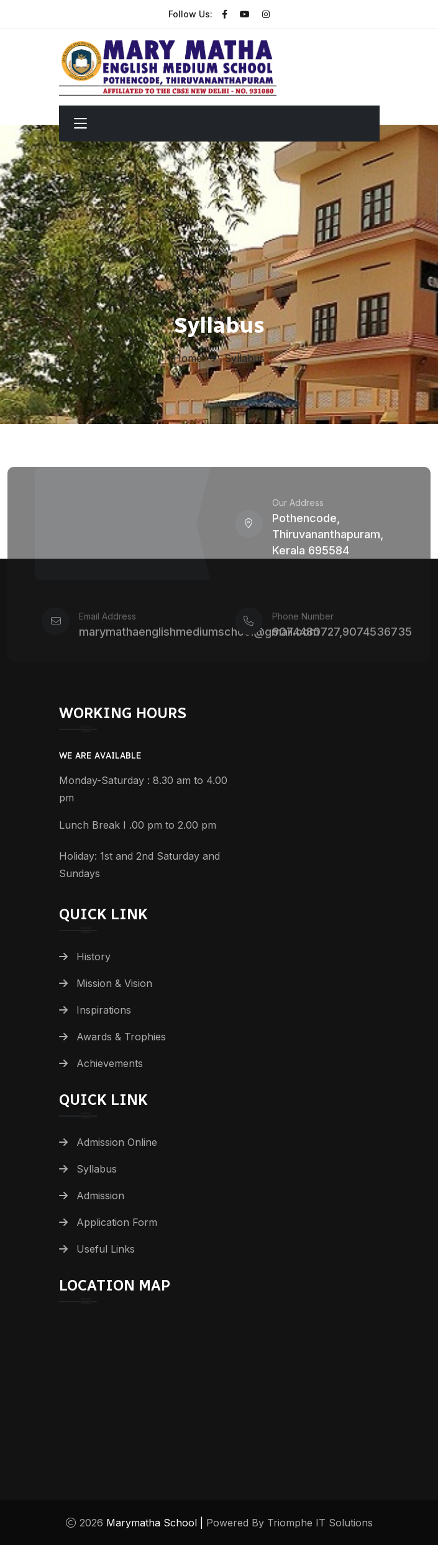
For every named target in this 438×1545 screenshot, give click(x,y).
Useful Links (105, 1249)
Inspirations (103, 1010)
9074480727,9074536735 (342, 636)
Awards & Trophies (121, 1036)
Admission (100, 1195)
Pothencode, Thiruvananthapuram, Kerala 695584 (327, 539)
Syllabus (96, 1169)
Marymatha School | (156, 1522)
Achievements (109, 1063)
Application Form (116, 1222)
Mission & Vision (114, 983)
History (93, 956)
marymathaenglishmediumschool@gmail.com (199, 636)
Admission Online (116, 1142)
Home (187, 358)
